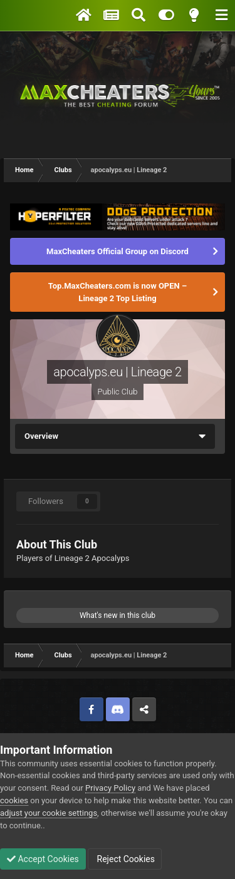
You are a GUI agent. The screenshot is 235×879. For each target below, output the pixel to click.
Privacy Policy (110, 788)
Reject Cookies (125, 859)
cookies (14, 800)
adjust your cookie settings (48, 813)
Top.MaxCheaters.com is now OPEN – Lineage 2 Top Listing (117, 292)
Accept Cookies (43, 859)
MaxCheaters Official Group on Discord (117, 251)
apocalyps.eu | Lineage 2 (117, 371)
